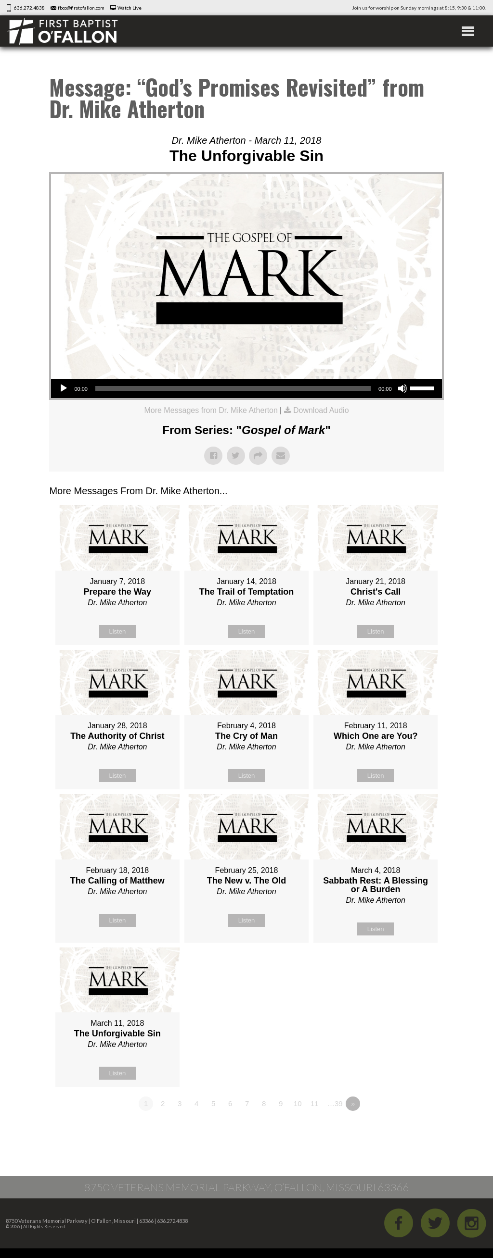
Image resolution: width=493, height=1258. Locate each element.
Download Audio (321, 410)
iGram (471, 1223)
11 (315, 1103)
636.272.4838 (29, 8)
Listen (117, 631)
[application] (246, 388)
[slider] (233, 388)
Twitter (435, 1223)
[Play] (63, 388)
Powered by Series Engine (408, 1130)
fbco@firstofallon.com (81, 8)
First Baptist (62, 31)
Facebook (398, 1223)
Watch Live (129, 8)
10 (298, 1103)
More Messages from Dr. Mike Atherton (210, 410)
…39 (335, 1103)
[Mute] (402, 388)
